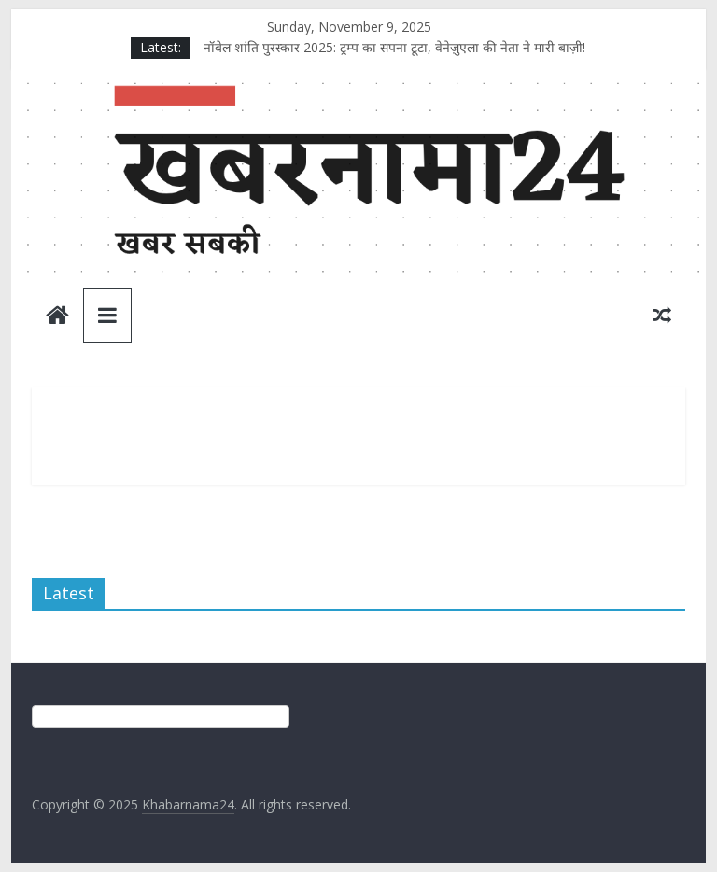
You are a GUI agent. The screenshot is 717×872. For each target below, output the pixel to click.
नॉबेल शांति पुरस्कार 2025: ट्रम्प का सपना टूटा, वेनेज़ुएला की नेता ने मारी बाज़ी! (394, 47)
